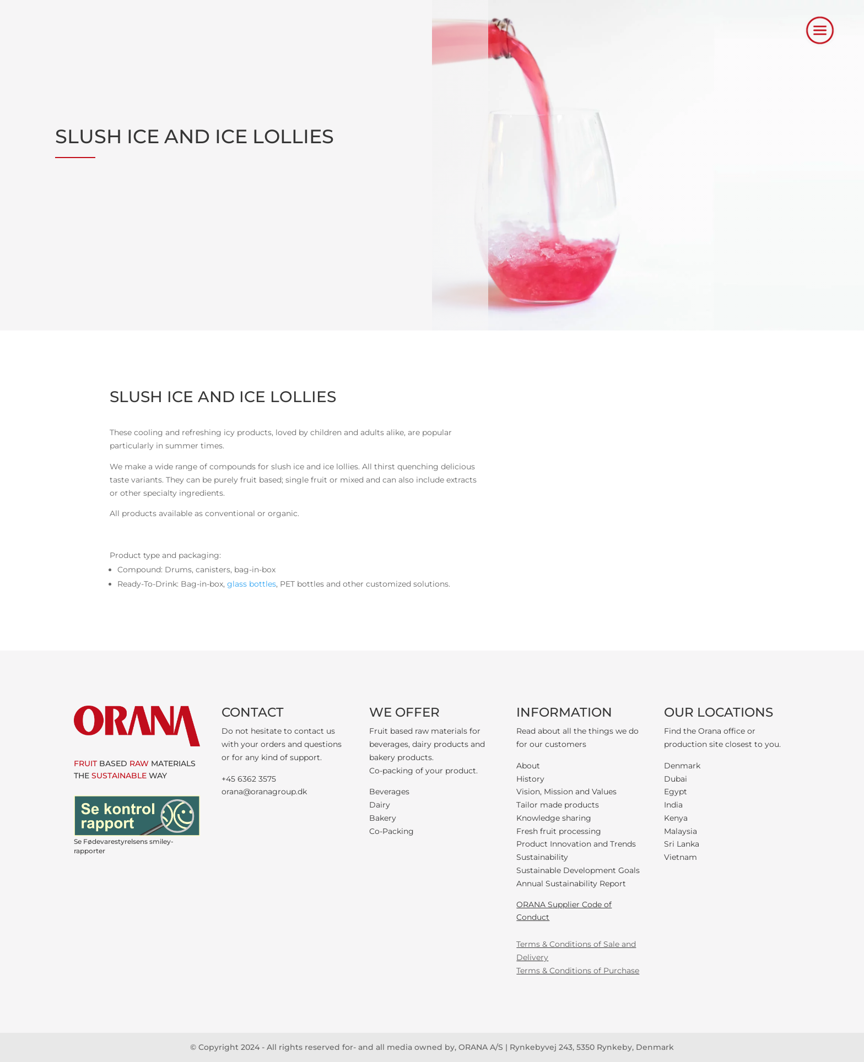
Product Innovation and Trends (576, 844)
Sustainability (542, 857)
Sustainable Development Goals (578, 870)
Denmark (682, 766)
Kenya (676, 818)
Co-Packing (391, 831)
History (530, 779)
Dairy (379, 805)
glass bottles (251, 584)
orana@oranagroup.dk (264, 792)
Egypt (675, 792)
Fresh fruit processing (558, 831)
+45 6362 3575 (249, 779)
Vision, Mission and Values (566, 792)
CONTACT (253, 712)
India (673, 805)
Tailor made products (557, 805)
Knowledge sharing (553, 818)
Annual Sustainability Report (571, 883)
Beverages (389, 792)
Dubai (675, 779)
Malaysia (680, 831)
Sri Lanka (681, 844)
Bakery (382, 818)
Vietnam (680, 857)
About (528, 766)
